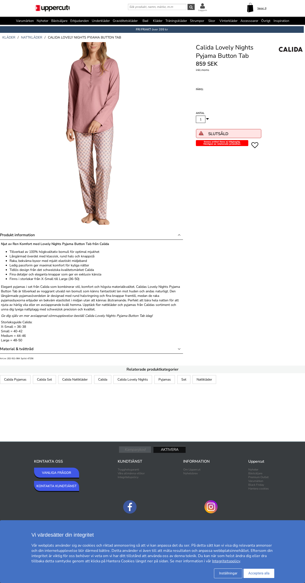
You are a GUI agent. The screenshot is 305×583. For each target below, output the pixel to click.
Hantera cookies (258, 488)
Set (183, 379)
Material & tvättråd (16, 349)
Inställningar (228, 573)
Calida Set (44, 379)
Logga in (202, 10)
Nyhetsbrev (190, 473)
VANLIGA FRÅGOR (56, 472)
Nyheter (42, 21)
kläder (8, 37)
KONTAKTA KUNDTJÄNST (56, 486)
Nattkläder (204, 379)
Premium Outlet (258, 477)
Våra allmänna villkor (131, 473)
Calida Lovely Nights (132, 379)
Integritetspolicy (128, 477)
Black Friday (256, 485)
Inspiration (281, 21)
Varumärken (25, 21)
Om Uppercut (191, 469)
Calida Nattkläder (75, 379)
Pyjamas (164, 379)
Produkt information (17, 235)
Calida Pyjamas (15, 379)
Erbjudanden (79, 21)
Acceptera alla (258, 573)
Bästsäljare (59, 21)
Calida (102, 379)
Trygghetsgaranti (128, 469)
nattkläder (31, 37)
